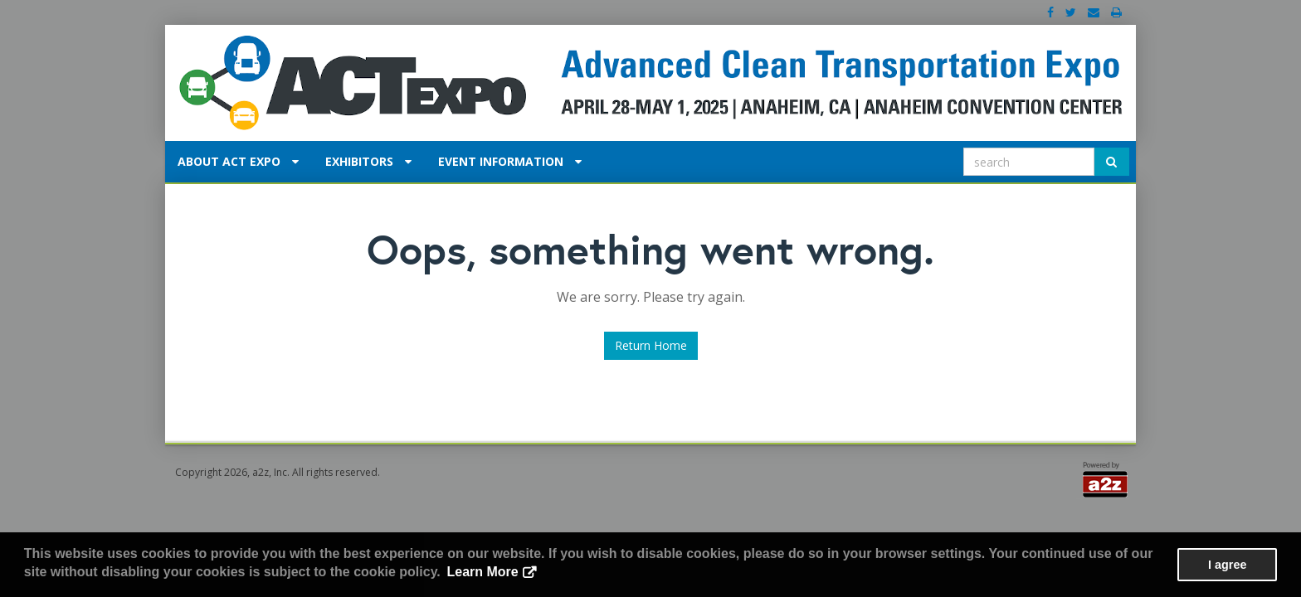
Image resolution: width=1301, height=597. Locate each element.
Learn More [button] (482, 572)
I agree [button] (1227, 564)
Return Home (651, 345)
